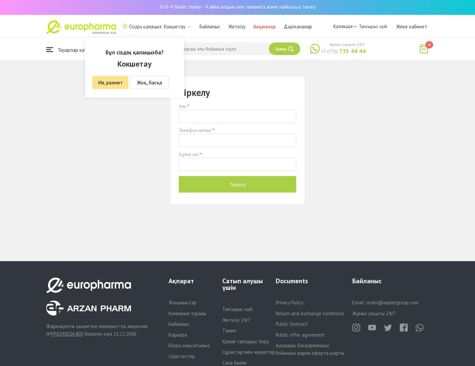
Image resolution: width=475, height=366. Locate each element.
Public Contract (292, 324)
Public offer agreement (300, 335)
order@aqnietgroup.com (392, 302)
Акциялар (264, 26)
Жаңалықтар (183, 302)
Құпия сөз (189, 154)
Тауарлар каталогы (73, 49)
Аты (182, 106)
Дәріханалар (298, 26)
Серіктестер (182, 356)
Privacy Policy (289, 302)
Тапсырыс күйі (373, 26)
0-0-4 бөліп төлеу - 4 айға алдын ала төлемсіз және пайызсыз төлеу (237, 6)
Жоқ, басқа (149, 82)
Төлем (229, 330)
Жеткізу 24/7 (236, 320)
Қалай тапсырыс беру (245, 341)
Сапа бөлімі (234, 363)
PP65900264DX (67, 334)
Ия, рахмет (110, 82)
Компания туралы (187, 313)
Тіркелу (237, 184)
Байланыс (210, 26)
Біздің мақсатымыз (189, 345)
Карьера (178, 335)
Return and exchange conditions (310, 313)
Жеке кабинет (411, 26)
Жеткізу (236, 26)
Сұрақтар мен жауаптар (248, 352)
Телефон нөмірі (195, 130)
